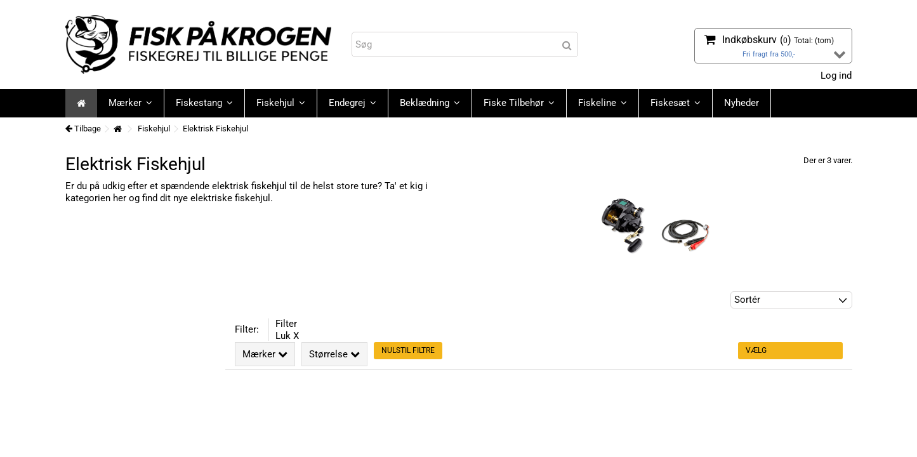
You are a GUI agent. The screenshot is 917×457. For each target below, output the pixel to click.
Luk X (287, 335)
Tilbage (83, 128)
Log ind (835, 75)
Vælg (756, 350)
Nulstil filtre (408, 350)
